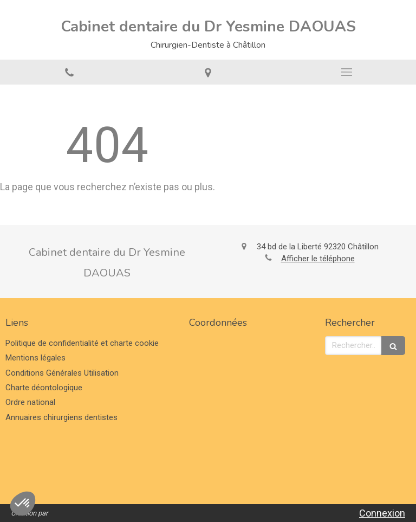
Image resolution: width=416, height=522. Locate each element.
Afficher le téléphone (318, 258)
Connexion (382, 513)
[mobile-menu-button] (346, 72)
